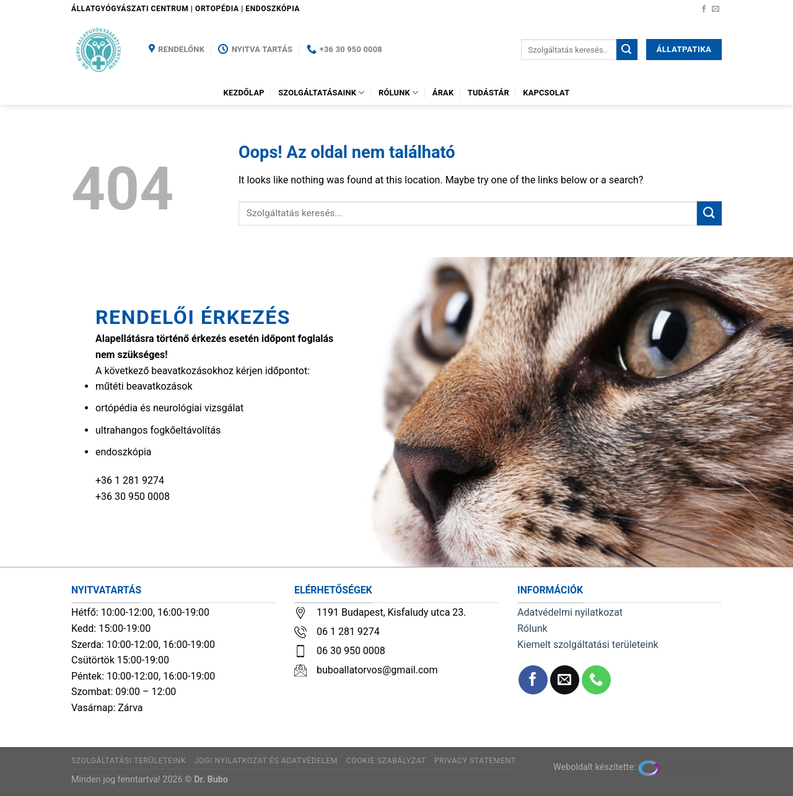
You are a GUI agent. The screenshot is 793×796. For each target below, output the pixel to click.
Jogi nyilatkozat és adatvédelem (266, 760)
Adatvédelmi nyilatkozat (570, 612)
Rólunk (398, 92)
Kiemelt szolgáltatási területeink (588, 644)
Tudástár (488, 92)
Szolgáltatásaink (321, 92)
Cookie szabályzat (386, 760)
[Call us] (596, 679)
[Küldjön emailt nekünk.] (715, 9)
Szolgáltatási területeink (128, 760)
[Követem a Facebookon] (704, 9)
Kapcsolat (546, 92)
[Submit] (626, 49)
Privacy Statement (475, 760)
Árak (443, 92)
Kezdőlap (244, 92)
